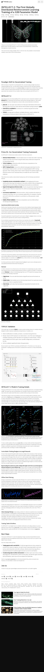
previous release (20, 87)
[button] (22, 31)
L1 (12, 397)
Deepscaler (17, 397)
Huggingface (37, 529)
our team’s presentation (11, 559)
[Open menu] (42, 1)
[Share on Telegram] (39, 576)
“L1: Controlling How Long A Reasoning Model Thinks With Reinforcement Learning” (23, 436)
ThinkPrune (9, 397)
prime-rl (25, 262)
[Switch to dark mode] (39, 1)
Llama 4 (31, 216)
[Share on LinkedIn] (42, 576)
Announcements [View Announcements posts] (11, 16)
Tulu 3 (27, 216)
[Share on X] (37, 576)
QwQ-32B (20, 443)
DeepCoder (16, 527)
